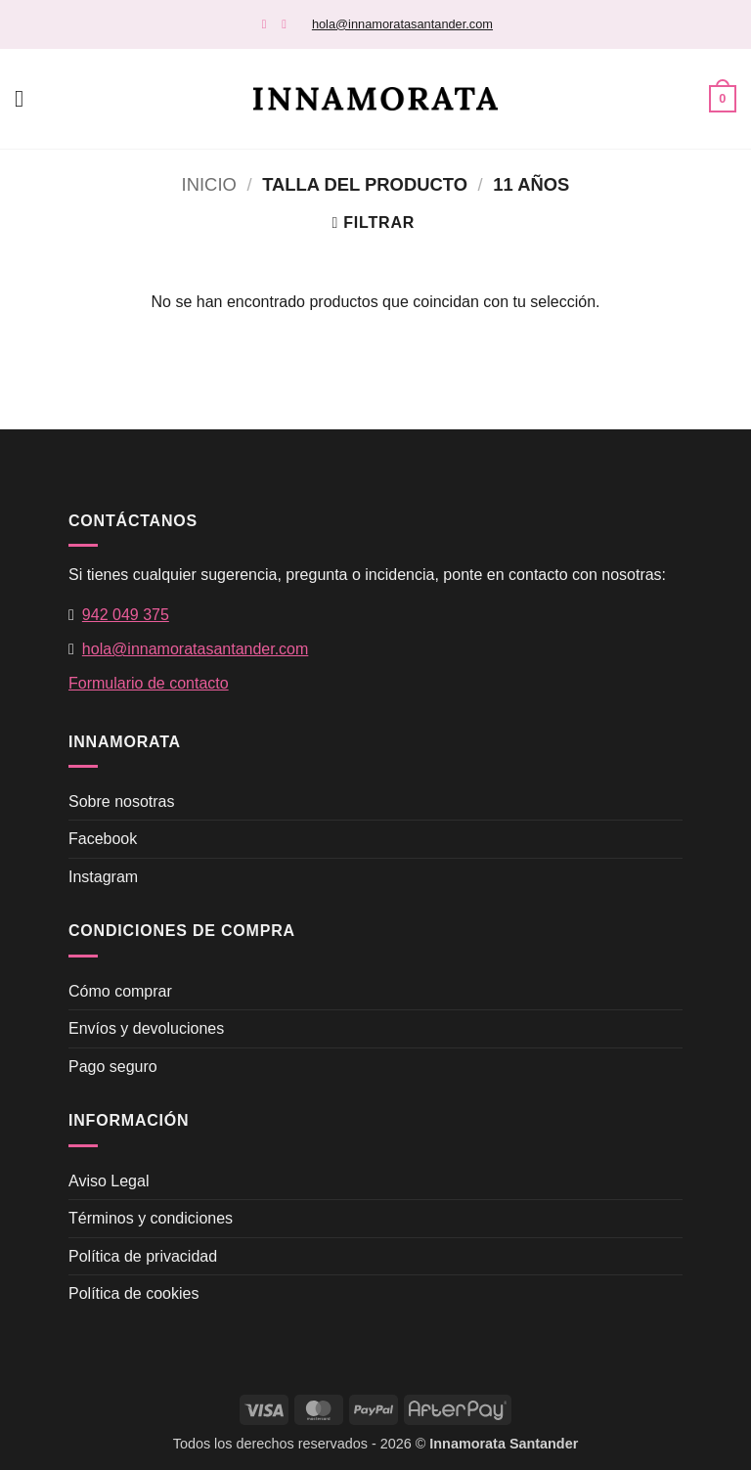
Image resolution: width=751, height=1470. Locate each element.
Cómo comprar (120, 991)
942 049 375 (125, 614)
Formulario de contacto (148, 683)
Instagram (103, 877)
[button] (26, 98)
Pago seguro (112, 1066)
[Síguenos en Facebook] (268, 24)
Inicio (209, 184)
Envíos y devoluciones (146, 1028)
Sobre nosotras (121, 801)
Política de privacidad (142, 1256)
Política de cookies (133, 1293)
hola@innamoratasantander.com (402, 24)
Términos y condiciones (150, 1218)
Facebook (102, 838)
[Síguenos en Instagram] (288, 24)
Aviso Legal (108, 1181)
